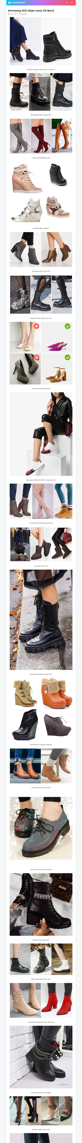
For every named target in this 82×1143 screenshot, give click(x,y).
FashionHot (18, 2)
